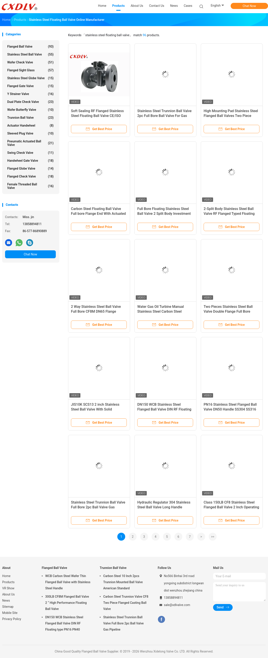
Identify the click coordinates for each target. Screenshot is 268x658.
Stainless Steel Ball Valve (30, 54)
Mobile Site (10, 613)
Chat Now (249, 6)
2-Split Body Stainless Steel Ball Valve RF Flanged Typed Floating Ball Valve (229, 214)
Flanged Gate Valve (30, 86)
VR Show (8, 588)
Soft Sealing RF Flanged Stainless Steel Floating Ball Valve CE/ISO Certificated (97, 116)
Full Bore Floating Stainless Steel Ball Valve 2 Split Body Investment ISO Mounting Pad (164, 214)
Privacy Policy (11, 619)
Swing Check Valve (30, 153)
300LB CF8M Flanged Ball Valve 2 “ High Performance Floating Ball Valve (67, 603)
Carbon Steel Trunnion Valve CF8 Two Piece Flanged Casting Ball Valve (125, 603)
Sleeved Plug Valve (30, 133)
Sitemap (7, 606)
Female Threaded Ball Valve (30, 186)
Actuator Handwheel (30, 125)
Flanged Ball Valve (30, 46)
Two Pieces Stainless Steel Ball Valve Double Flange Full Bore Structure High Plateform (228, 311)
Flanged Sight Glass (30, 70)
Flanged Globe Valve (30, 168)
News (6, 600)
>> (212, 536)
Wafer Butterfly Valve (30, 110)
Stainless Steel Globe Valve (30, 78)
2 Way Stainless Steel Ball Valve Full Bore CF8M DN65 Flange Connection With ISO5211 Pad (96, 311)
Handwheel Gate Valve (30, 160)
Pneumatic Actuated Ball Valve (30, 143)
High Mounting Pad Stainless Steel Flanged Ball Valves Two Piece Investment (231, 116)
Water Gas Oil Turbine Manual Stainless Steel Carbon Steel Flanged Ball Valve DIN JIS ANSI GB (165, 311)
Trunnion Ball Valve (30, 117)
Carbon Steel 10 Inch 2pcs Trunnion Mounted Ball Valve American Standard (123, 582)
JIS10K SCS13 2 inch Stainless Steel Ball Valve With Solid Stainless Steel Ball (95, 409)
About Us (8, 594)
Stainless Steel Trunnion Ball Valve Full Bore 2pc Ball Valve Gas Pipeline (98, 507)
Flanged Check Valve (30, 176)
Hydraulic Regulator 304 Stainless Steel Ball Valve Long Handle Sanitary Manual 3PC (163, 507)
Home (6, 576)
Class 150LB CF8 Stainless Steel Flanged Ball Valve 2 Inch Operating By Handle (231, 507)
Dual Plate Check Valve (30, 102)
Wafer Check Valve (30, 62)
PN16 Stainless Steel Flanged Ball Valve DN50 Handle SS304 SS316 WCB (230, 409)
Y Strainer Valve (30, 94)
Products (8, 582)
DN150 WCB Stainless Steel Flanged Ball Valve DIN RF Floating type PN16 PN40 (164, 409)
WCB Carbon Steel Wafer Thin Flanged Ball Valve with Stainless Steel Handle (68, 582)
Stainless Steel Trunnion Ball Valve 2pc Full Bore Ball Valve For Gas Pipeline (164, 116)
